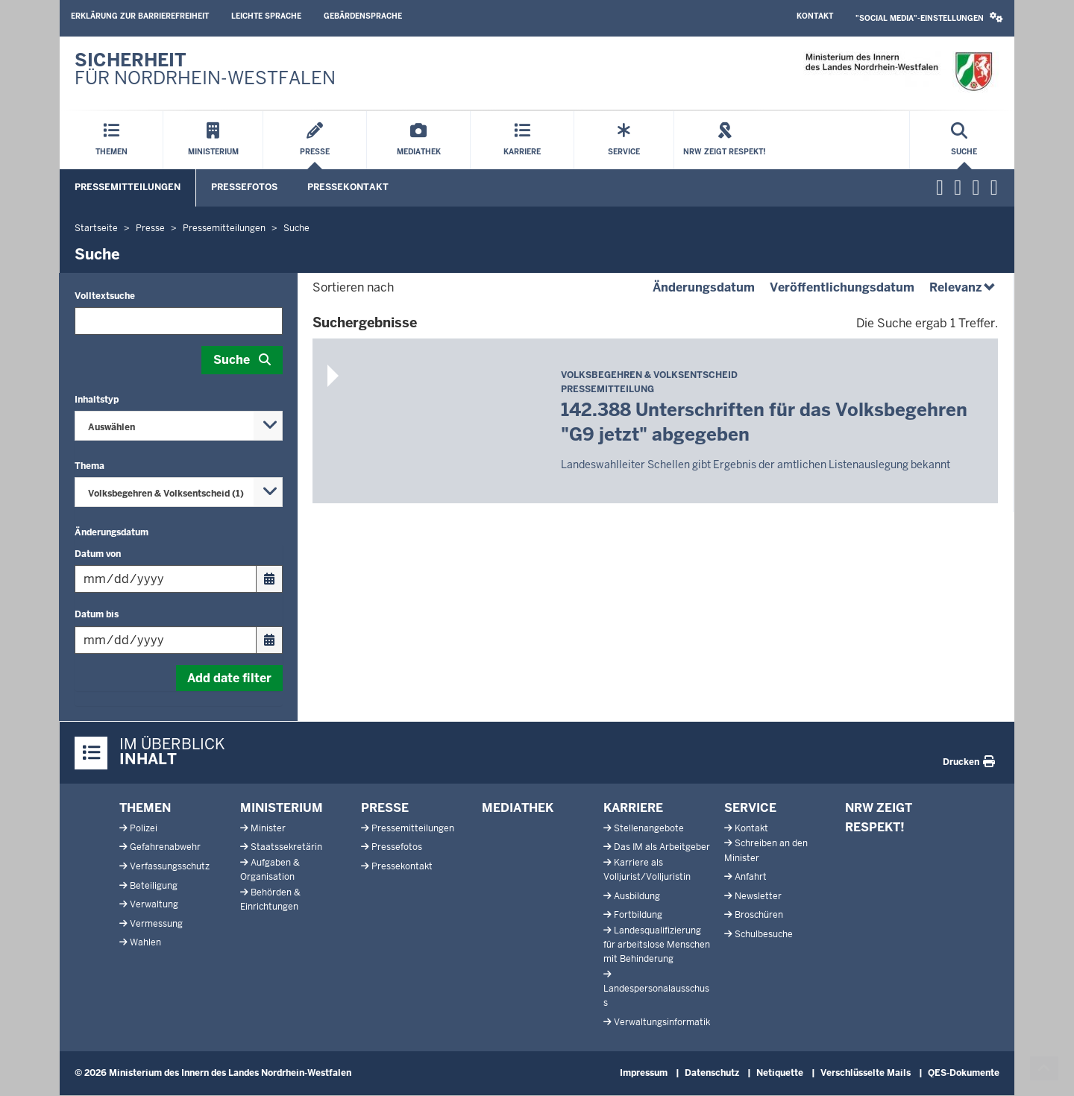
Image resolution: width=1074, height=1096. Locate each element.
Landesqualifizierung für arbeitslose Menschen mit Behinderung (656, 945)
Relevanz (963, 287)
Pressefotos (244, 187)
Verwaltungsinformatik (662, 1022)
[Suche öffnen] (964, 140)
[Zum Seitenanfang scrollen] (1044, 1068)
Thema (89, 466)
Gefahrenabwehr (165, 847)
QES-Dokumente (963, 1073)
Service (750, 808)
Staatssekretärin (286, 847)
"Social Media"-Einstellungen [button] (929, 17)
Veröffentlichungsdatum (842, 287)
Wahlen (145, 942)
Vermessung (156, 924)
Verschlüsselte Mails (865, 1073)
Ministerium (281, 808)
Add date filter (229, 678)
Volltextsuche (105, 296)
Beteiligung (154, 886)
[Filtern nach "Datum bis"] (166, 640)
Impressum (644, 1073)
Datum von (98, 554)
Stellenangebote (649, 828)
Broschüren (759, 915)
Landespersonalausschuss (656, 996)
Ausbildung (637, 896)
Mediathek (517, 808)
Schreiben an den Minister (766, 850)
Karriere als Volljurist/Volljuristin (647, 870)
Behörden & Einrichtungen (270, 899)
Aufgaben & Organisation (270, 870)
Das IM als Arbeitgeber (662, 847)
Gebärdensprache (363, 16)
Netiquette (779, 1073)
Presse (385, 808)
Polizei (143, 828)
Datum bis (97, 614)
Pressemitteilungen (127, 187)
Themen (145, 808)
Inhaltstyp (97, 400)
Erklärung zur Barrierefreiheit (140, 16)
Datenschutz (712, 1073)
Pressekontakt (348, 187)
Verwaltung (154, 904)
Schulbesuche (764, 934)
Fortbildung (638, 915)
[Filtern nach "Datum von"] (166, 579)
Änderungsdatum (111, 532)
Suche (231, 360)
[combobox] (179, 426)
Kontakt (815, 16)
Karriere (633, 808)
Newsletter (758, 896)
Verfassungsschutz (170, 866)
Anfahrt (751, 877)
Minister (268, 828)
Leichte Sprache (266, 16)
